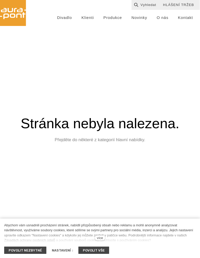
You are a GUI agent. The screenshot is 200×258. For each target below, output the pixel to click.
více (100, 238)
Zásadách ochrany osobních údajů (29, 240)
